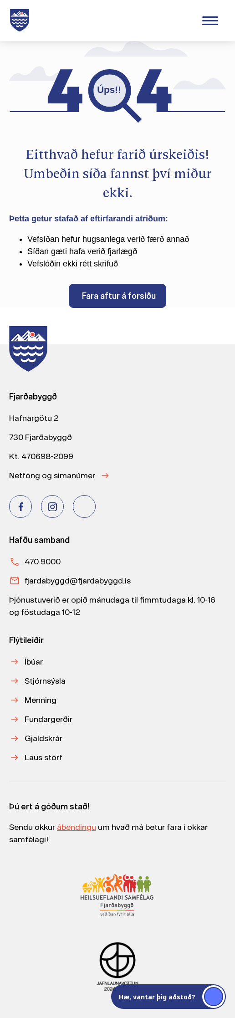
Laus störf (43, 757)
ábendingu (76, 827)
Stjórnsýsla (45, 680)
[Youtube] (84, 506)
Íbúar (34, 661)
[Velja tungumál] (181, 20)
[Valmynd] (210, 20)
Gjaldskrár (43, 738)
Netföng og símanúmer (52, 475)
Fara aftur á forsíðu (119, 296)
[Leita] (146, 19)
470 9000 (43, 561)
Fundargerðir (48, 719)
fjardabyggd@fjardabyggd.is (78, 580)
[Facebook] (20, 506)
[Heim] (21, 20)
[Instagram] (52, 506)
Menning (40, 700)
